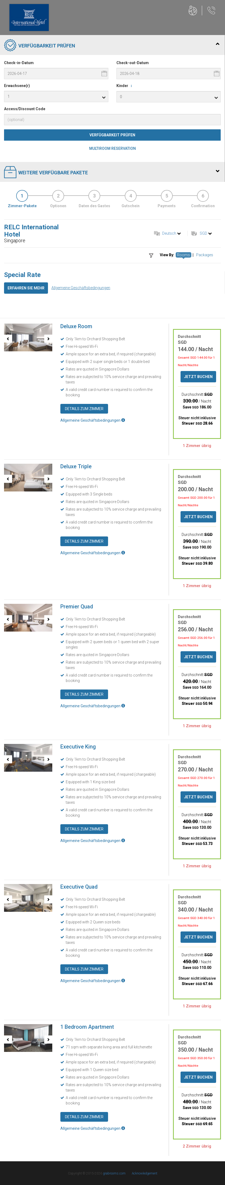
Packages (204, 255)
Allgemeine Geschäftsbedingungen (80, 288)
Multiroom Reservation (112, 148)
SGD (203, 233)
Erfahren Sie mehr (26, 288)
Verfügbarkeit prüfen (112, 135)
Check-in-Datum (19, 63)
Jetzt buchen (198, 377)
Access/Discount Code (24, 109)
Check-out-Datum (132, 63)
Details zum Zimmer (84, 409)
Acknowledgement (144, 1173)
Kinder (125, 86)
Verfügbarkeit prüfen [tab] (111, 46)
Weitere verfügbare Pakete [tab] (111, 172)
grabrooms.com (114, 1173)
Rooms (183, 255)
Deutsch (169, 233)
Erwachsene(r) (17, 86)
